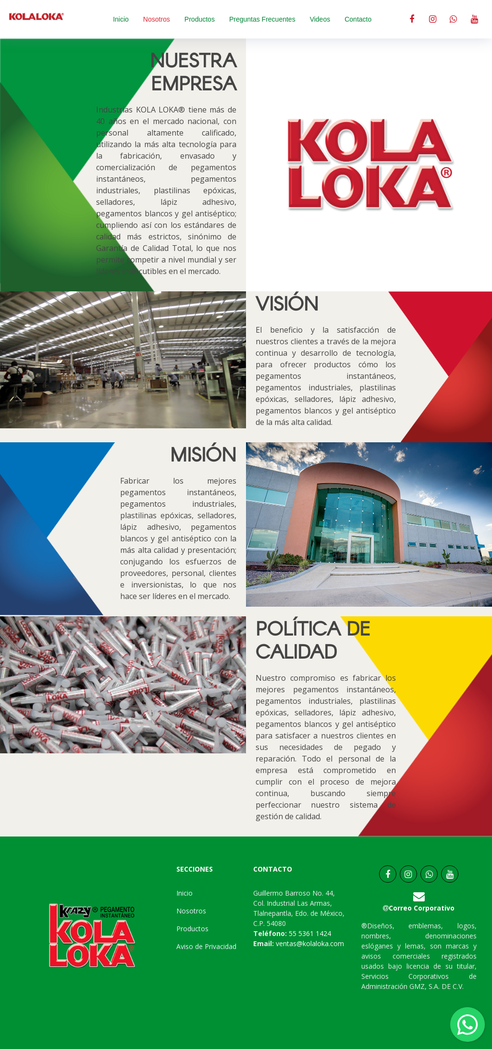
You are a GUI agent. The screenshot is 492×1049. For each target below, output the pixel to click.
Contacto (357, 19)
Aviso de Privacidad (206, 946)
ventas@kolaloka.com (309, 943)
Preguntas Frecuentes (262, 19)
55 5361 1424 (310, 933)
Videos (320, 19)
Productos (199, 19)
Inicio (121, 19)
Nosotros (156, 19)
